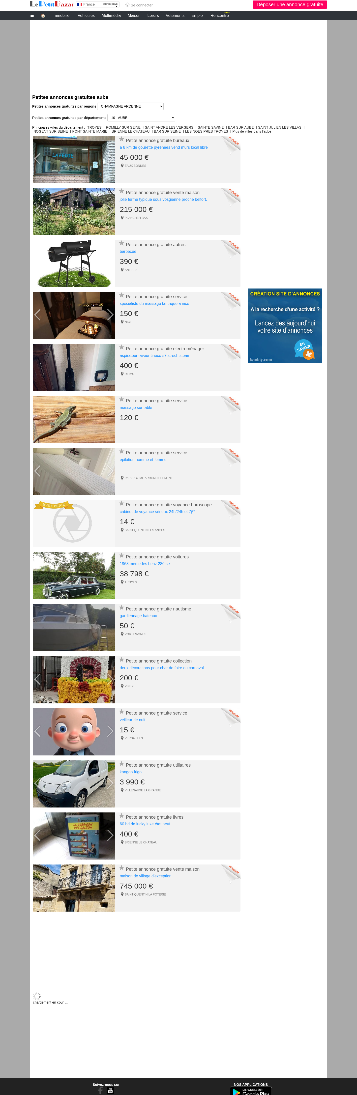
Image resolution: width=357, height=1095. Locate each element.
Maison (134, 15)
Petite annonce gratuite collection (159, 661)
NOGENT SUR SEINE (50, 131)
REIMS (129, 374)
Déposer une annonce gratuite (290, 4)
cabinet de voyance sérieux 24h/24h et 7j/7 (157, 512)
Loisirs (153, 15)
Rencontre (220, 15)
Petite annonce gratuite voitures (157, 556)
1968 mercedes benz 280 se (145, 564)
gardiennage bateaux (138, 616)
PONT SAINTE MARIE (89, 131)
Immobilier (62, 15)
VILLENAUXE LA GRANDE (143, 790)
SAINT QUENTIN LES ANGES (145, 530)
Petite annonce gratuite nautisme (158, 608)
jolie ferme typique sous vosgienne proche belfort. (163, 199)
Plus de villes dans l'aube (251, 131)
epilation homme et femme (143, 460)
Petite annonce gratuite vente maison (163, 192)
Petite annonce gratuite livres (154, 817)
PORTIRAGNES (135, 634)
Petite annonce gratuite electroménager (165, 348)
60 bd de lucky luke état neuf (145, 824)
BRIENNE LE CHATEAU (130, 131)
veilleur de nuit (132, 720)
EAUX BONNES (135, 166)
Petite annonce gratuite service (156, 296)
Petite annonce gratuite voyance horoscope (169, 504)
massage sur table (136, 407)
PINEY (129, 686)
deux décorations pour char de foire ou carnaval (162, 668)
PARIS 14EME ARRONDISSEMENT (149, 478)
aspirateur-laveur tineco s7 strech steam (155, 355)
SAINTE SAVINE (211, 127)
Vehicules (86, 15)
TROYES (94, 127)
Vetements (175, 15)
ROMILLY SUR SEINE (123, 127)
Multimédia (111, 15)
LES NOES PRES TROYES (206, 131)
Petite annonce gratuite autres (155, 244)
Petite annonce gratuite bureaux (157, 140)
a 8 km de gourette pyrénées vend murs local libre (164, 147)
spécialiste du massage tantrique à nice (154, 303)
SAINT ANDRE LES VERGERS (169, 127)
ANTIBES (131, 270)
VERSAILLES (134, 738)
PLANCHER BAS (136, 218)
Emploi (197, 15)
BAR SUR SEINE (167, 131)
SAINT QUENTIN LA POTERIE (145, 894)
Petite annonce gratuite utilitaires (158, 765)
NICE (128, 322)
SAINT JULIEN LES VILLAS (279, 127)
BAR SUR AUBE (241, 127)
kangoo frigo (131, 772)
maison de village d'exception (146, 876)
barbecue (128, 251)
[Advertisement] (178, 54)
